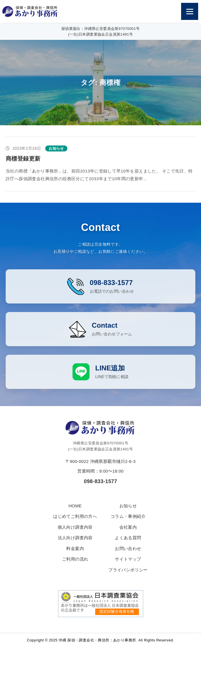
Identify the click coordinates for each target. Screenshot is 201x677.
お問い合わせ (128, 554)
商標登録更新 (23, 158)
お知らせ (128, 511)
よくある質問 (128, 543)
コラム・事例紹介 (128, 522)
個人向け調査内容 (75, 533)
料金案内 (75, 554)
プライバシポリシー (128, 575)
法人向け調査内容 (75, 543)
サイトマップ (128, 565)
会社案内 (128, 533)
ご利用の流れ (75, 565)
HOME (75, 511)
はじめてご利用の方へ (75, 522)
